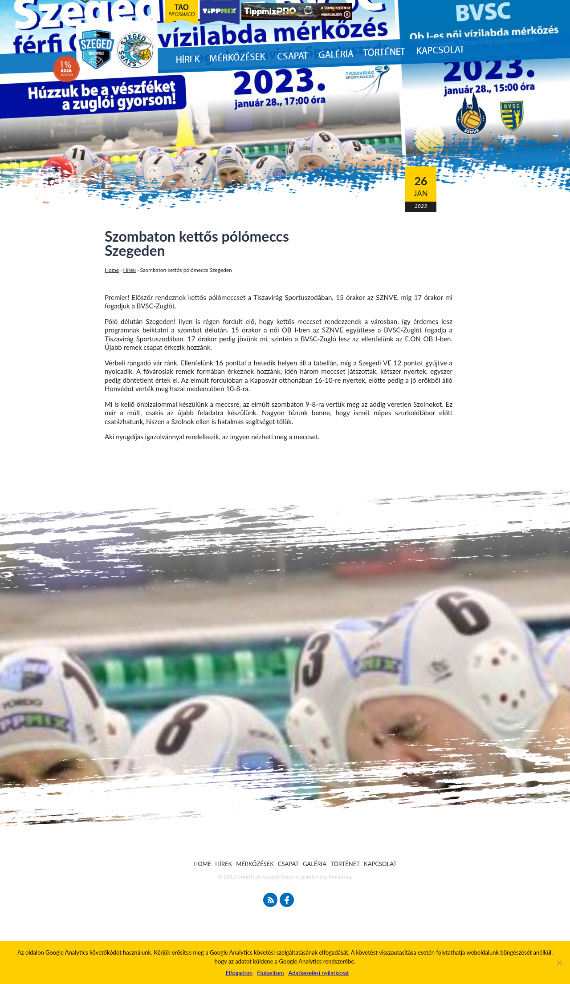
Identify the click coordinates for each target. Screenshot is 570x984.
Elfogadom (238, 972)
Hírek (129, 270)
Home (112, 270)
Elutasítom (270, 972)
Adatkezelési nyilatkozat (318, 972)
